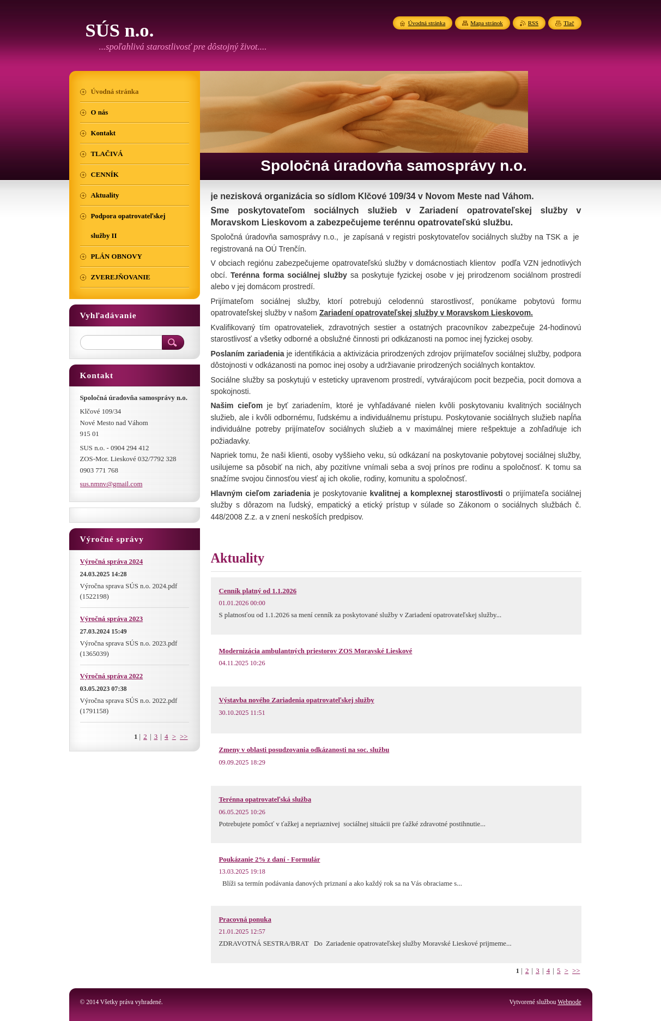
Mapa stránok (486, 23)
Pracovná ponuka (245, 919)
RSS (533, 23)
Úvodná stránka (427, 23)
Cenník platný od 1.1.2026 (258, 591)
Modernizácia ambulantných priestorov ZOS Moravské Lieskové (316, 651)
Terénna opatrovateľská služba (265, 799)
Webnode (569, 1002)
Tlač (568, 23)
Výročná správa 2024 (111, 561)
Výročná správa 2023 (111, 619)
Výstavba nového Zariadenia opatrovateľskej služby (296, 700)
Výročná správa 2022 (111, 676)
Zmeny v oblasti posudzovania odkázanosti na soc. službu (304, 750)
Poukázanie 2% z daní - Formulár (269, 859)
